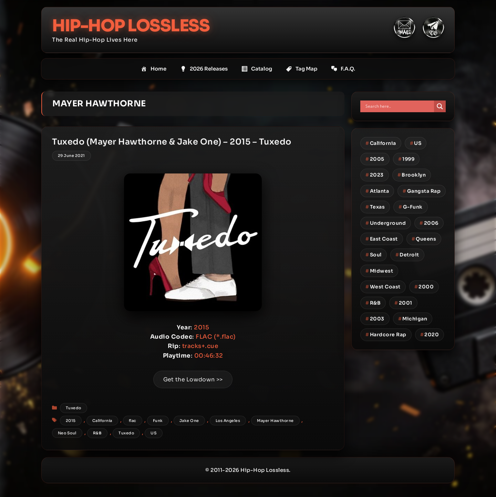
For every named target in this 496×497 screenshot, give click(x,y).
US (154, 433)
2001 (403, 303)
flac (132, 420)
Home (153, 68)
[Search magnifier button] (440, 106)
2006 (429, 223)
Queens (424, 239)
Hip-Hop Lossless (130, 25)
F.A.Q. (343, 68)
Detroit (407, 255)
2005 (374, 159)
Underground (385, 223)
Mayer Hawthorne (275, 420)
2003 (374, 319)
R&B (97, 433)
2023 (374, 175)
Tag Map (301, 68)
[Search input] (398, 106)
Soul (373, 255)
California (102, 420)
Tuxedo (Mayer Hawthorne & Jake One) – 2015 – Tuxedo (171, 142)
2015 (71, 420)
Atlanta (377, 191)
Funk (158, 420)
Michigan (412, 319)
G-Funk (411, 207)
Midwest (379, 271)
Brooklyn (411, 175)
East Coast (381, 239)
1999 (406, 159)
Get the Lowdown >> (193, 379)
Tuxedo (73, 407)
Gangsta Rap (422, 191)
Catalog (256, 68)
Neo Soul (67, 433)
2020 (429, 334)
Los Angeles (228, 420)
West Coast (383, 287)
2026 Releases (204, 68)
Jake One (189, 420)
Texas (375, 207)
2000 (424, 287)
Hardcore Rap (385, 334)
